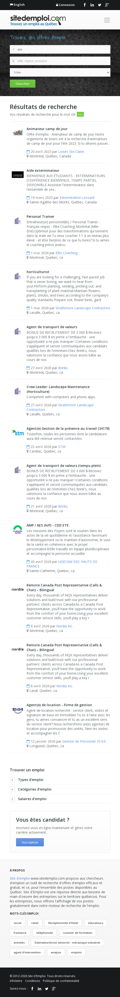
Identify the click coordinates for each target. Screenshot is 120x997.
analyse (56, 952)
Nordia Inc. (64, 626)
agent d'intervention (27, 952)
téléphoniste (44, 932)
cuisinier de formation (77, 932)
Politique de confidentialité (61, 981)
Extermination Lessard (77, 197)
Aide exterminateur (43, 170)
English (19, 4)
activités (19, 942)
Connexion (67, 5)
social (17, 923)
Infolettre (16, 981)
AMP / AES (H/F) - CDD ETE (48, 525)
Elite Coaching (66, 253)
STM (61, 446)
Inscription (30, 842)
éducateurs (95, 923)
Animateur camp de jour (47, 128)
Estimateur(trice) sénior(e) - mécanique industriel (67, 942)
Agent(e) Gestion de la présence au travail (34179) (68, 428)
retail (34, 923)
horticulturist (38, 271)
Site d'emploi (20, 878)
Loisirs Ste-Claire (71, 151)
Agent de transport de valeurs (52, 327)
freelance (20, 932)
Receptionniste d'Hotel (63, 923)
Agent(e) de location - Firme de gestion (59, 705)
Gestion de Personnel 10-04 (83, 741)
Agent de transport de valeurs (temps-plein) (64, 465)
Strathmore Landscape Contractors (83, 308)
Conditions (32, 981)
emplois (76, 952)
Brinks (63, 368)
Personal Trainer (40, 216)
